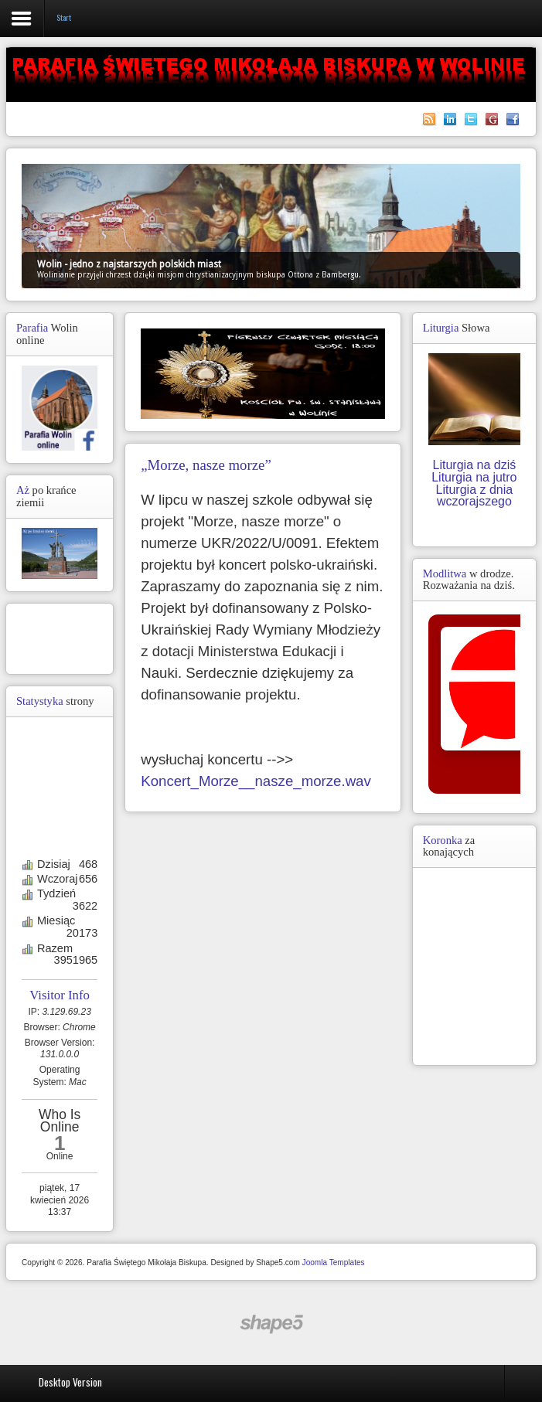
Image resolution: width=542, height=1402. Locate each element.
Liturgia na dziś (474, 464)
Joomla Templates (333, 1262)
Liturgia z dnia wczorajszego (474, 496)
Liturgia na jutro (473, 477)
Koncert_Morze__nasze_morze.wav (256, 781)
